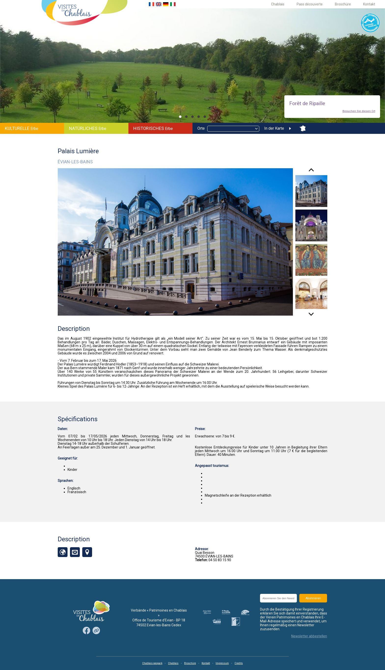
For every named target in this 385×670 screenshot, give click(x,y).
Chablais (277, 4)
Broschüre (343, 4)
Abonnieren (313, 598)
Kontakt (369, 4)
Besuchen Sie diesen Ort (359, 111)
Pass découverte (310, 4)
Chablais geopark (152, 663)
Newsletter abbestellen (309, 636)
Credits (238, 663)
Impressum (222, 663)
